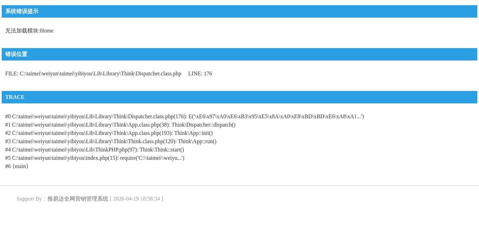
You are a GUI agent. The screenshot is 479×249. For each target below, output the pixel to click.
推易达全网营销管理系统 (77, 199)
